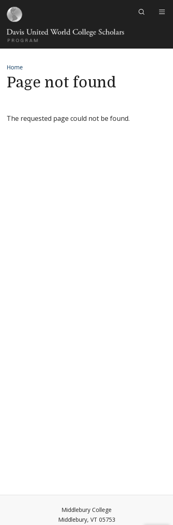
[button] (142, 11)
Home (15, 67)
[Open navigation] (159, 11)
